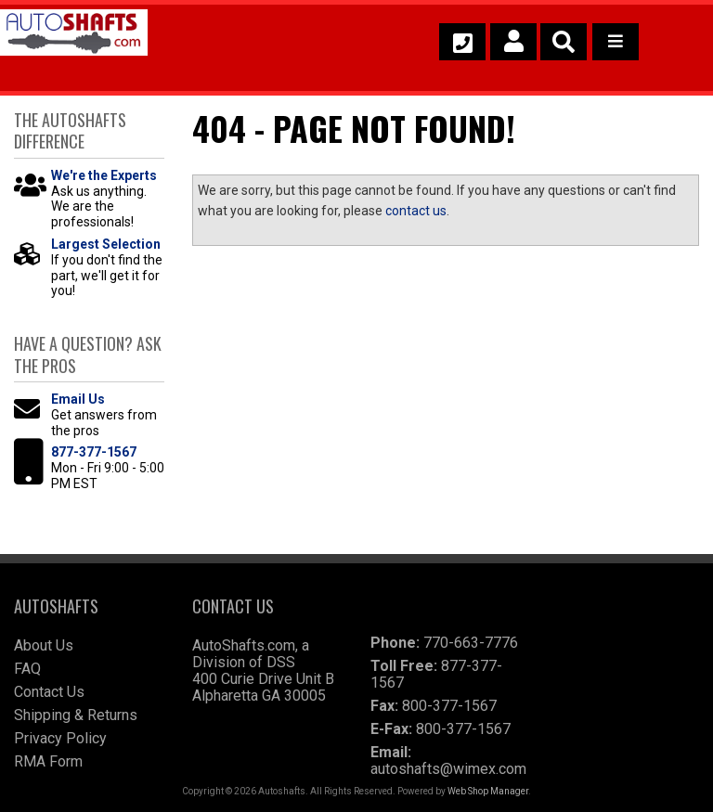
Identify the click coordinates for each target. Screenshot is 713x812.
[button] (563, 41)
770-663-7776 (470, 642)
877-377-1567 (93, 452)
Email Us (78, 399)
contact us (416, 210)
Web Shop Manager (487, 791)
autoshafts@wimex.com (448, 769)
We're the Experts (104, 175)
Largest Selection (106, 244)
